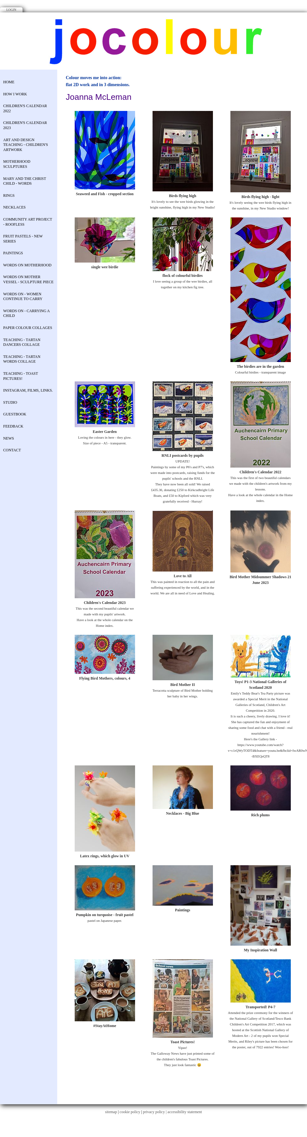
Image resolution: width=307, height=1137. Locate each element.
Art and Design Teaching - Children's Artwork (25, 145)
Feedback (13, 426)
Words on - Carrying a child (26, 313)
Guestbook (14, 414)
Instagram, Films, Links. (28, 390)
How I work (15, 94)
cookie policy (129, 1112)
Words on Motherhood (27, 265)
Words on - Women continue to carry (23, 296)
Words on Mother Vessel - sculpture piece (28, 279)
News (8, 438)
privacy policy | (155, 1112)
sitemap (111, 1112)
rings (9, 195)
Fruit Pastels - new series (23, 238)
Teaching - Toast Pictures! (20, 376)
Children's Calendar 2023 (25, 125)
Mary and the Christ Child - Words (24, 181)
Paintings (13, 253)
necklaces (14, 207)
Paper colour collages (27, 327)
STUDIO (10, 402)
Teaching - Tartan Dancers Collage (21, 342)
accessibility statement (184, 1112)
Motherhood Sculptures (16, 164)
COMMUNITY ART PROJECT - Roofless (27, 222)
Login (11, 9)
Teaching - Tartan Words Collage (21, 359)
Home (8, 82)
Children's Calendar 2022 (25, 108)
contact (12, 450)
